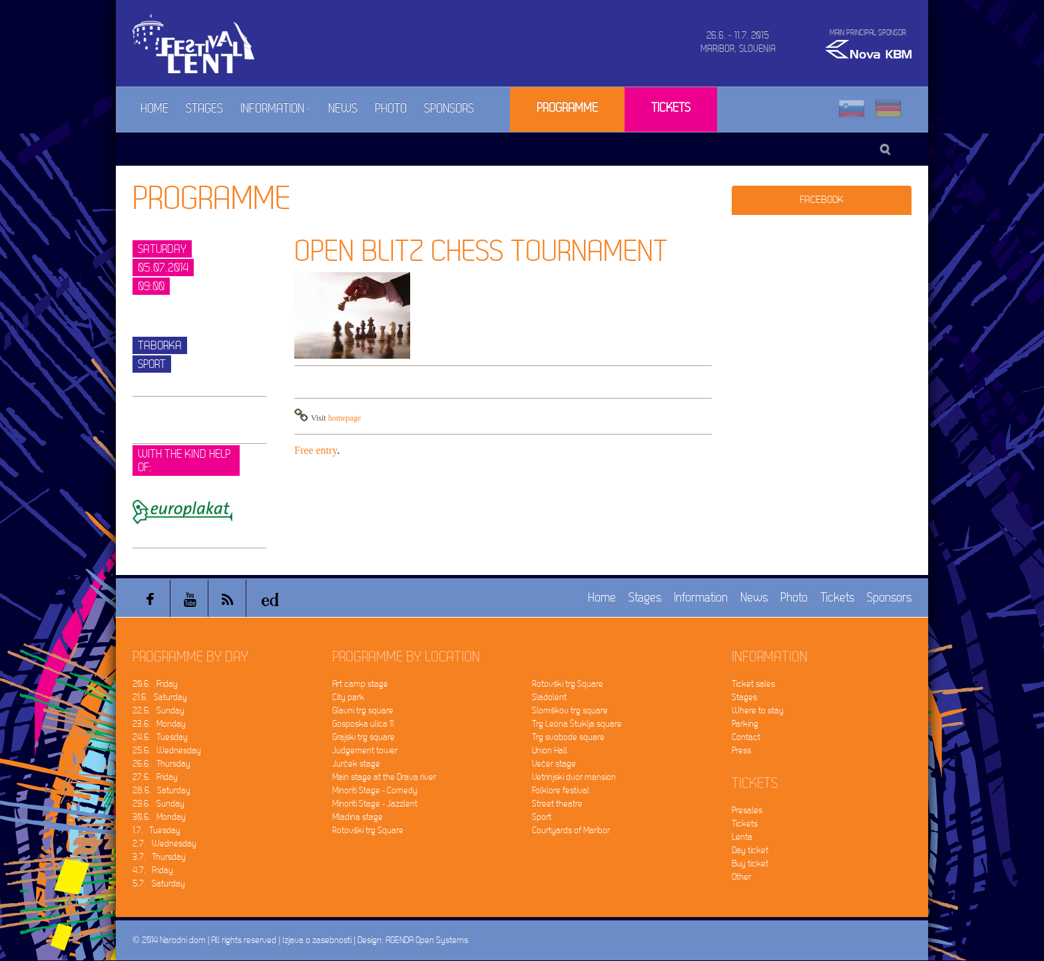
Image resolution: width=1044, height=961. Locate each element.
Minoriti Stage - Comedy (374, 790)
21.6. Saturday (159, 697)
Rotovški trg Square (367, 830)
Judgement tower (364, 750)
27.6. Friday (155, 777)
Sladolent (549, 697)
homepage (344, 418)
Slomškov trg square (570, 710)
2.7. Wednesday (164, 844)
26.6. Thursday (161, 764)
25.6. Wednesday (166, 750)
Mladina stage (357, 817)
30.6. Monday (159, 817)
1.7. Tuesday (156, 830)
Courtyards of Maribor (571, 830)
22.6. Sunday (158, 710)
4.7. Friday (152, 870)
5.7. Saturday (158, 883)
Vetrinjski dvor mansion (574, 777)
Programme (567, 108)
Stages (204, 109)
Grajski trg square (363, 737)
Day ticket (750, 850)
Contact (746, 737)
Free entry (315, 450)
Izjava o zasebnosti (317, 940)
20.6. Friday (155, 684)
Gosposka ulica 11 (362, 724)
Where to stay (758, 710)
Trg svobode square (568, 737)
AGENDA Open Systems (427, 940)
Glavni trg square (362, 710)
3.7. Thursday (159, 857)
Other (741, 877)
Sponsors (449, 109)
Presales (747, 810)
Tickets (670, 108)
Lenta (742, 837)
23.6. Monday (159, 724)
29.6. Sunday (158, 804)
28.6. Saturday (161, 790)
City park (348, 697)
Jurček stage (356, 764)
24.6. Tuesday (160, 737)
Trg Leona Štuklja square (577, 724)
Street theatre (557, 804)
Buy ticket (750, 863)
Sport (541, 817)
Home (154, 109)
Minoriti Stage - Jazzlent (374, 804)
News (343, 109)
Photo (391, 109)
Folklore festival (560, 790)
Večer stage (554, 764)
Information (275, 109)
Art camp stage (360, 684)
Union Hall (549, 750)
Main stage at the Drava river (384, 777)
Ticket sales (753, 684)
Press (741, 750)
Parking (745, 724)
